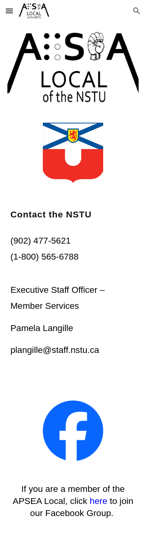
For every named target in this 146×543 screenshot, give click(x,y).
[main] (73, 214)
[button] (9, 10)
